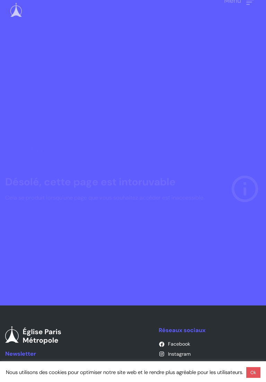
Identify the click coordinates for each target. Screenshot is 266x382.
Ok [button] (253, 372)
